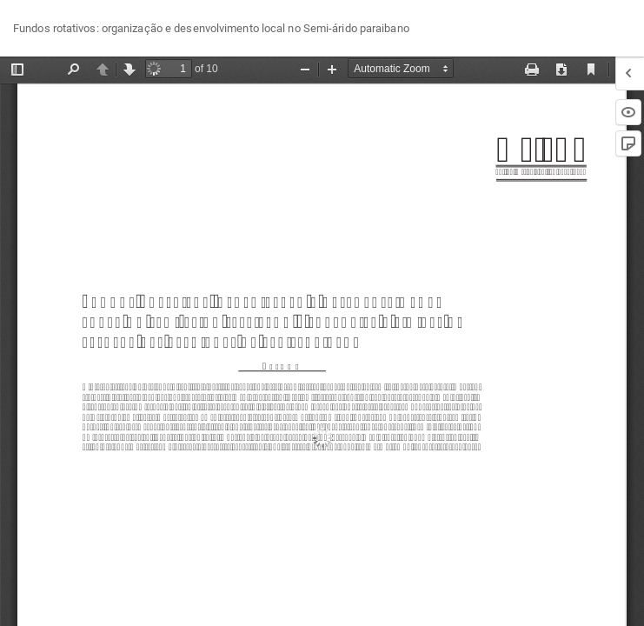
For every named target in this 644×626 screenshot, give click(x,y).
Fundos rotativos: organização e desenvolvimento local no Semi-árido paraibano (211, 28)
